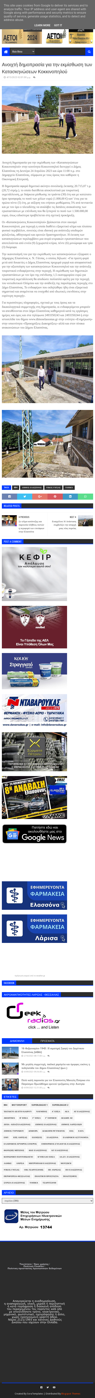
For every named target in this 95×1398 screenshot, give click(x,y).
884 (15, 488)
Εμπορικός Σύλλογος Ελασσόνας (60, 1144)
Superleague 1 (39, 1105)
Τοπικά (69, 488)
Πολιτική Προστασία (46, 1176)
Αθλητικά (9, 1118)
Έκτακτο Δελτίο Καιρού (18, 1111)
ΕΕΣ (71, 1131)
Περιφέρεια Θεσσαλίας (17, 1176)
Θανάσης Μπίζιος (14, 1150)
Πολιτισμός (70, 1176)
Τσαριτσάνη (49, 1183)
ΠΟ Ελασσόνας (73, 1170)
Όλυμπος (41, 1111)
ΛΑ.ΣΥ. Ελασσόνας (69, 1157)
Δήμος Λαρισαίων (71, 1124)
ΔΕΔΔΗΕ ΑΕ (67, 1118)
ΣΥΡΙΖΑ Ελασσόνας (14, 1183)
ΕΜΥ (6, 1137)
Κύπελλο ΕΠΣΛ (46, 1157)
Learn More (42, 25)
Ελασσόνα (52, 1137)
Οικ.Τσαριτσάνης (33, 1170)
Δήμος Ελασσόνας (32, 488)
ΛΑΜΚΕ (8, 1163)
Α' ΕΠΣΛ (56, 1111)
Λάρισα (20, 1163)
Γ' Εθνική (50, 1118)
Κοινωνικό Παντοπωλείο (18, 1157)
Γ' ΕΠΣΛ (36, 1118)
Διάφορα (33, 1131)
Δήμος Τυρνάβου (14, 1131)
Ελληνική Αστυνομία (75, 1137)
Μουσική (66, 1163)
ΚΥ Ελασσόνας (59, 1150)
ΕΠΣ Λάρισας (20, 1137)
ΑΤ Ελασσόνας (82, 1111)
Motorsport (19, 1105)
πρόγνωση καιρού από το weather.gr (30, 976)
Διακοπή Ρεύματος (53, 1131)
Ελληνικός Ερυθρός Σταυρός (20, 1144)
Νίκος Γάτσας (53, 488)
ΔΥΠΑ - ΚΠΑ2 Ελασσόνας (17, 1124)
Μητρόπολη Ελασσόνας (42, 1163)
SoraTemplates (35, 1393)
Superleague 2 (60, 1105)
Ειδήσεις (37, 1137)
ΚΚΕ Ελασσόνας (38, 1150)
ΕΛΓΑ (81, 1131)
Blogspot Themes (70, 1393)
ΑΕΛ (67, 1111)
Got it (58, 25)
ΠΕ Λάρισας (54, 1170)
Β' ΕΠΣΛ (24, 1118)
